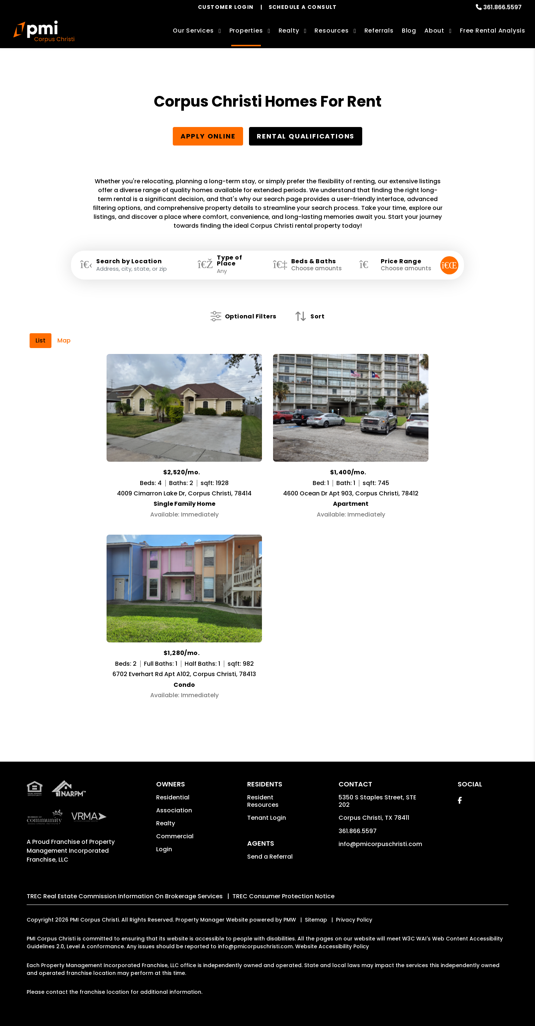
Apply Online (208, 136)
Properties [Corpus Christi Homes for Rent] (246, 30)
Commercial (175, 836)
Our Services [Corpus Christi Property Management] (193, 30)
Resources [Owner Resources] (331, 30)
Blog (409, 30)
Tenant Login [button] (266, 817)
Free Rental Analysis (492, 30)
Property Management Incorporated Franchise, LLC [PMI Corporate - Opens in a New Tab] (71, 851)
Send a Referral (270, 856)
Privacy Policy (354, 919)
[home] (43, 31)
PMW (289, 919)
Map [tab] (64, 340)
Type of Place (229, 261)
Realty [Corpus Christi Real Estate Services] (289, 30)
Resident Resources (263, 801)
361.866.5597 (502, 7)
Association (174, 810)
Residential (172, 797)
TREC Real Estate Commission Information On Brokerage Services (125, 896)
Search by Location (129, 261)
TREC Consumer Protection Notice (283, 896)
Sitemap (316, 919)
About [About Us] (434, 30)
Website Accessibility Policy (332, 946)
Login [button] (164, 849)
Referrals (379, 30)
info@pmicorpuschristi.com (380, 844)
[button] (460, 800)
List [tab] (41, 340)
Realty (165, 823)
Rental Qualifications (305, 136)
